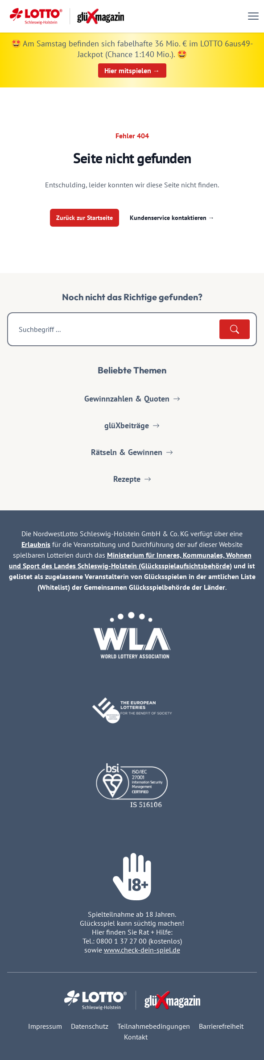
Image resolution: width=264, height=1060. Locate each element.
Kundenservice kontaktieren (172, 218)
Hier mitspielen (132, 70)
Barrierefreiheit (221, 1026)
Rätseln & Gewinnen (132, 452)
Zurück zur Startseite (84, 218)
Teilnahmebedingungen (153, 1026)
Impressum (45, 1026)
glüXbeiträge (132, 425)
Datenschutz (89, 1026)
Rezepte (132, 479)
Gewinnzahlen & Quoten (132, 398)
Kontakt (136, 1036)
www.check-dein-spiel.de (142, 949)
